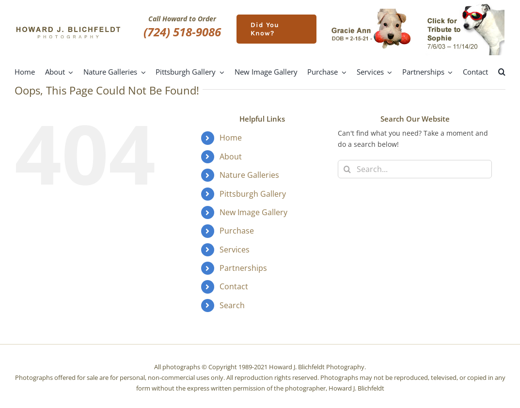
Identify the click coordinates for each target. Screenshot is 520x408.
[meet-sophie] (464, 5)
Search (232, 305)
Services (235, 249)
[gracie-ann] (371, 11)
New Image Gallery (253, 212)
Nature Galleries (249, 175)
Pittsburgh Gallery (253, 193)
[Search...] (415, 169)
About (231, 156)
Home (231, 137)
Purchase (237, 230)
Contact (234, 286)
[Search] (347, 169)
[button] (501, 72)
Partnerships (243, 268)
